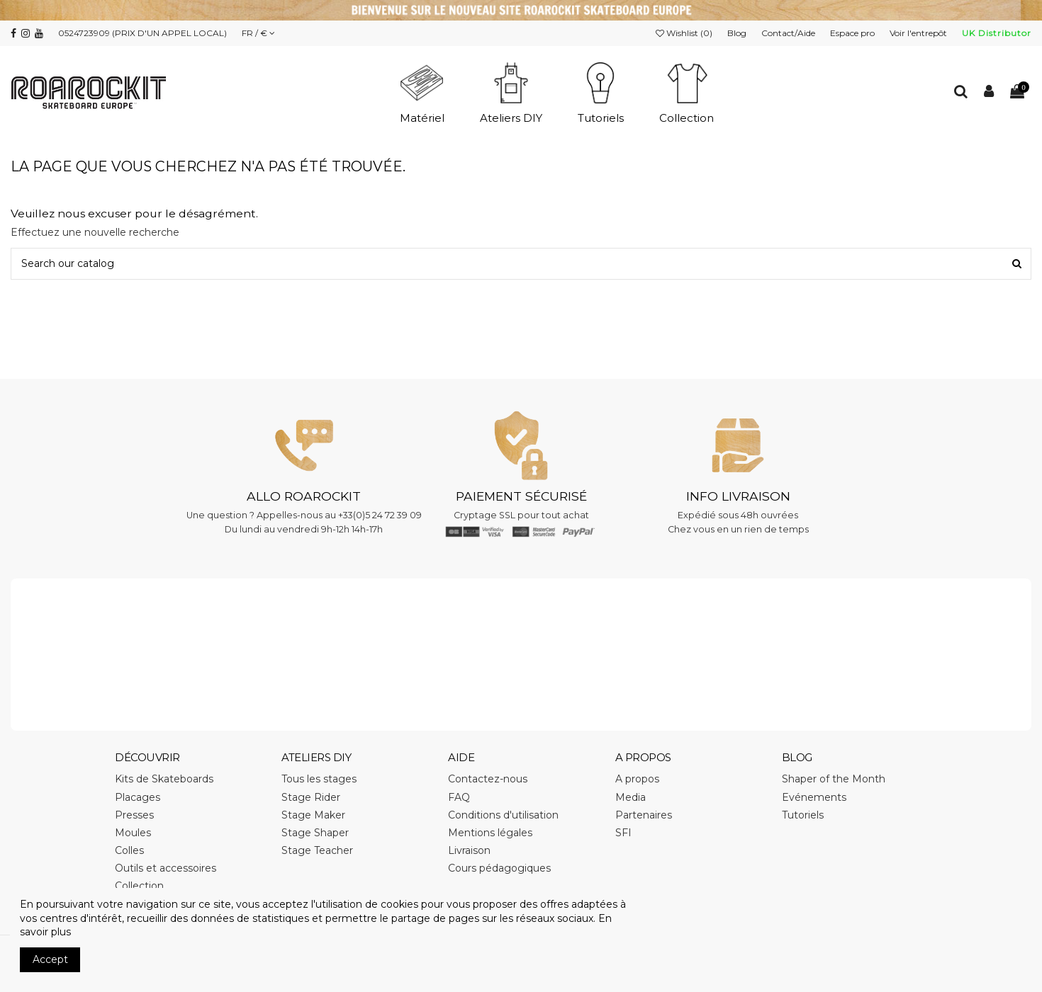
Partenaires (643, 815)
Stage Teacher (317, 850)
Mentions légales (490, 832)
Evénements (814, 797)
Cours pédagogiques (499, 868)
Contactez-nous (487, 778)
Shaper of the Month (833, 778)
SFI (623, 832)
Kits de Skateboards (164, 778)
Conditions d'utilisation (503, 815)
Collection (139, 885)
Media (630, 797)
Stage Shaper (315, 832)
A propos (637, 778)
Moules (133, 832)
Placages (137, 797)
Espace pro (853, 33)
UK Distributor (996, 33)
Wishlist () (685, 33)
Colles (129, 850)
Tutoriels (803, 815)
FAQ (459, 797)
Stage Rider (310, 797)
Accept (50, 959)
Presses (134, 815)
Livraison (469, 850)
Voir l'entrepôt (919, 33)
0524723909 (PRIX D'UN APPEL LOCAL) (142, 33)
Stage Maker (313, 815)
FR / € (258, 33)
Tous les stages (319, 778)
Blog (738, 33)
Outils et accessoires (165, 868)
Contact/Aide (789, 33)
